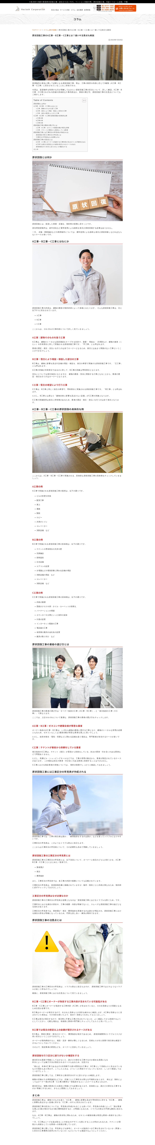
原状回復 (53, 30)
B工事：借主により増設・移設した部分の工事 (51, 111)
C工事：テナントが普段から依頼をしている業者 (52, 130)
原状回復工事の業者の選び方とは (45, 125)
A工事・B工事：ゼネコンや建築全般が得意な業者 (52, 127)
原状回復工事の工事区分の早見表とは (48, 135)
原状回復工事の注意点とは (43, 139)
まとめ (35, 149)
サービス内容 (65, 10)
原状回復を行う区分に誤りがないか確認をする (51, 146)
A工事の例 (39, 118)
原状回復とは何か (39, 104)
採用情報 (87, 10)
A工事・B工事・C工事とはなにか (45, 106)
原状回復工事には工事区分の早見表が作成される (51, 132)
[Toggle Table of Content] (83, 100)
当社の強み (55, 10)
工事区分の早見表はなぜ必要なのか (48, 137)
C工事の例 (39, 123)
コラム (73, 10)
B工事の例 (39, 120)
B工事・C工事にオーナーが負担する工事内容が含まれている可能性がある (61, 142)
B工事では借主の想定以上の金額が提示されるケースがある (56, 144)
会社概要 (80, 10)
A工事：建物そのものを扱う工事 (47, 108)
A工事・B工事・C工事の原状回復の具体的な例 (50, 116)
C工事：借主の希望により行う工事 (47, 113)
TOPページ (36, 30)
